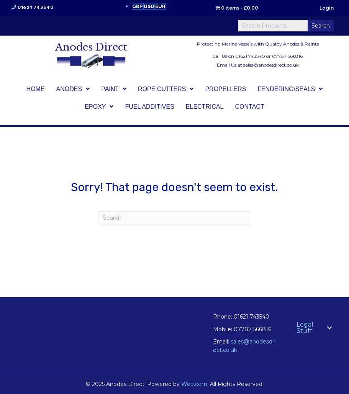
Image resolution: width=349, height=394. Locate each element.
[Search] (174, 217)
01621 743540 (35, 7)
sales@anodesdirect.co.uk (271, 65)
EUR (160, 6)
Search (320, 25)
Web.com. (194, 384)
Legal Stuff (305, 327)
